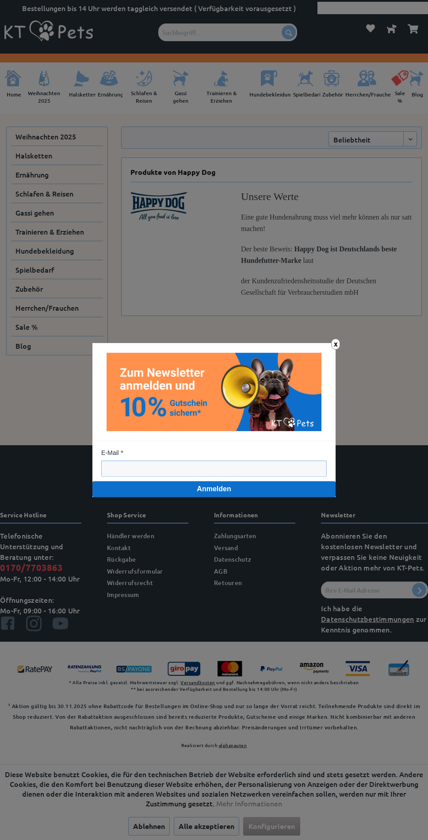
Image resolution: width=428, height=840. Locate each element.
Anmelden (214, 489)
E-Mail (110, 452)
